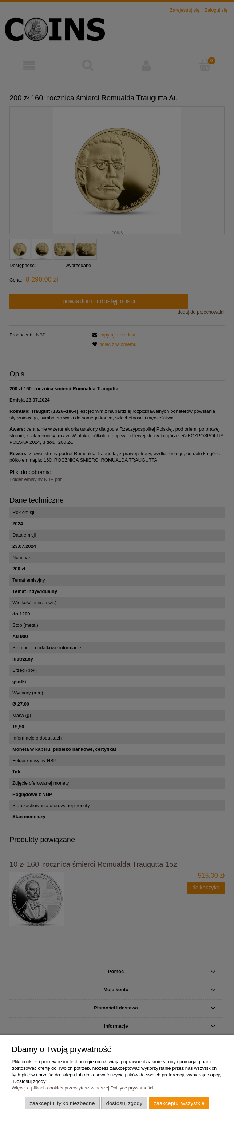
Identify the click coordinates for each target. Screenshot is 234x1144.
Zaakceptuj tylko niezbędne (62, 1103)
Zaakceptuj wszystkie (179, 1103)
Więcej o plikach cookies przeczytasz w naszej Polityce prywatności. (83, 1088)
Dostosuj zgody (124, 1103)
